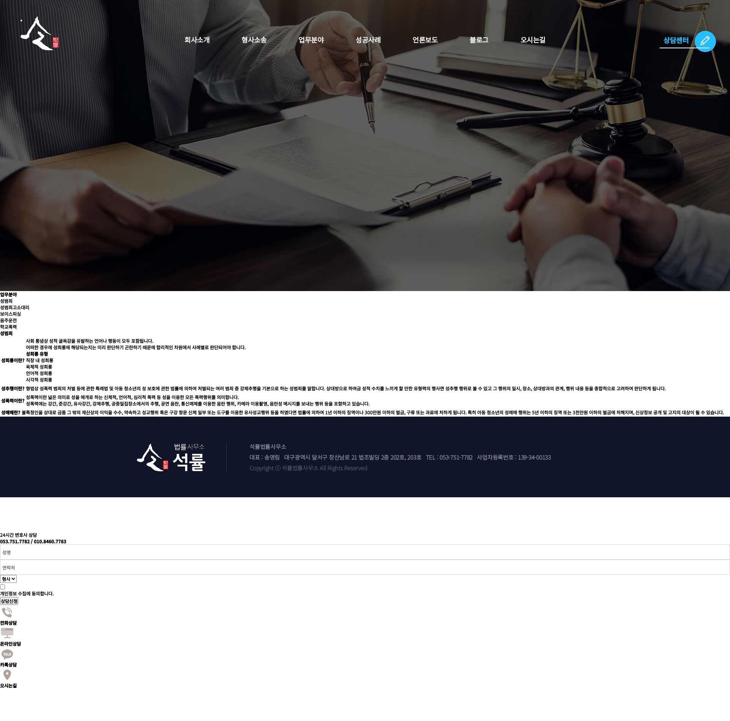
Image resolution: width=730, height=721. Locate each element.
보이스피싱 (10, 313)
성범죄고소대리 (14, 307)
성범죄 (6, 301)
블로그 (479, 40)
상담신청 (9, 601)
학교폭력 (8, 326)
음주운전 (8, 320)
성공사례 (368, 40)
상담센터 (676, 40)
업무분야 (311, 40)
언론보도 (425, 40)
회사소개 (196, 40)
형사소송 (254, 40)
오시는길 (533, 40)
